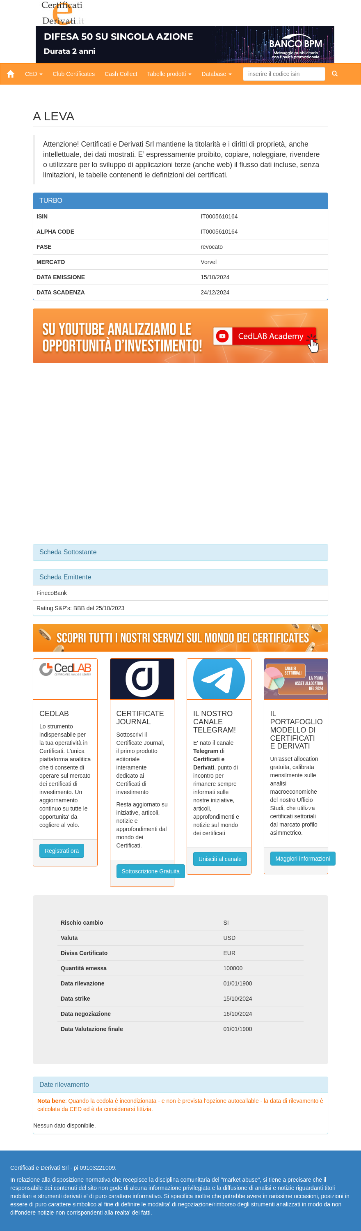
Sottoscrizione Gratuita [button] (151, 871)
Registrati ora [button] (62, 850)
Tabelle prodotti (169, 74)
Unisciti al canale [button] (220, 859)
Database (216, 74)
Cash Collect (121, 74)
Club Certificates (74, 74)
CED (34, 74)
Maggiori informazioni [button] (303, 858)
